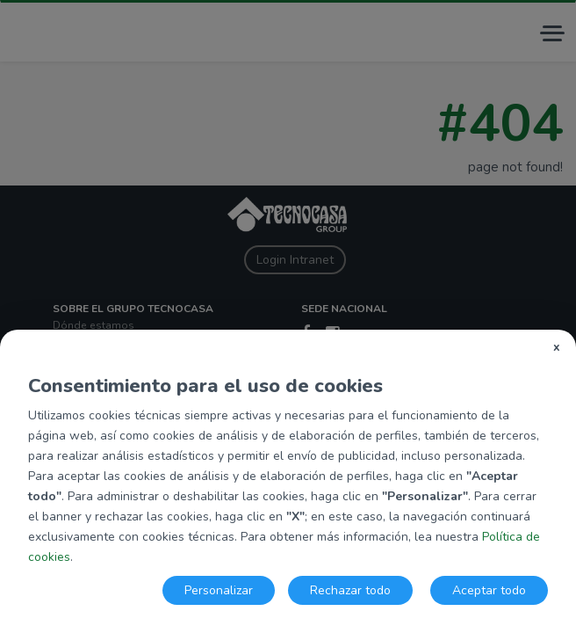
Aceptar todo (489, 590)
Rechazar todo (350, 590)
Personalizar (218, 590)
